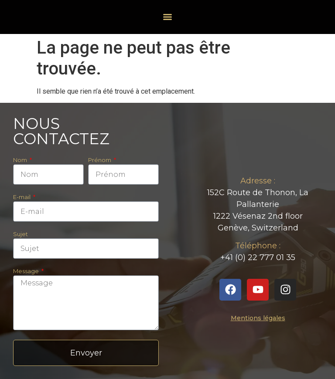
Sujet (20, 234)
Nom (20, 160)
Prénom (100, 160)
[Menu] (167, 17)
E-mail (22, 197)
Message (26, 271)
